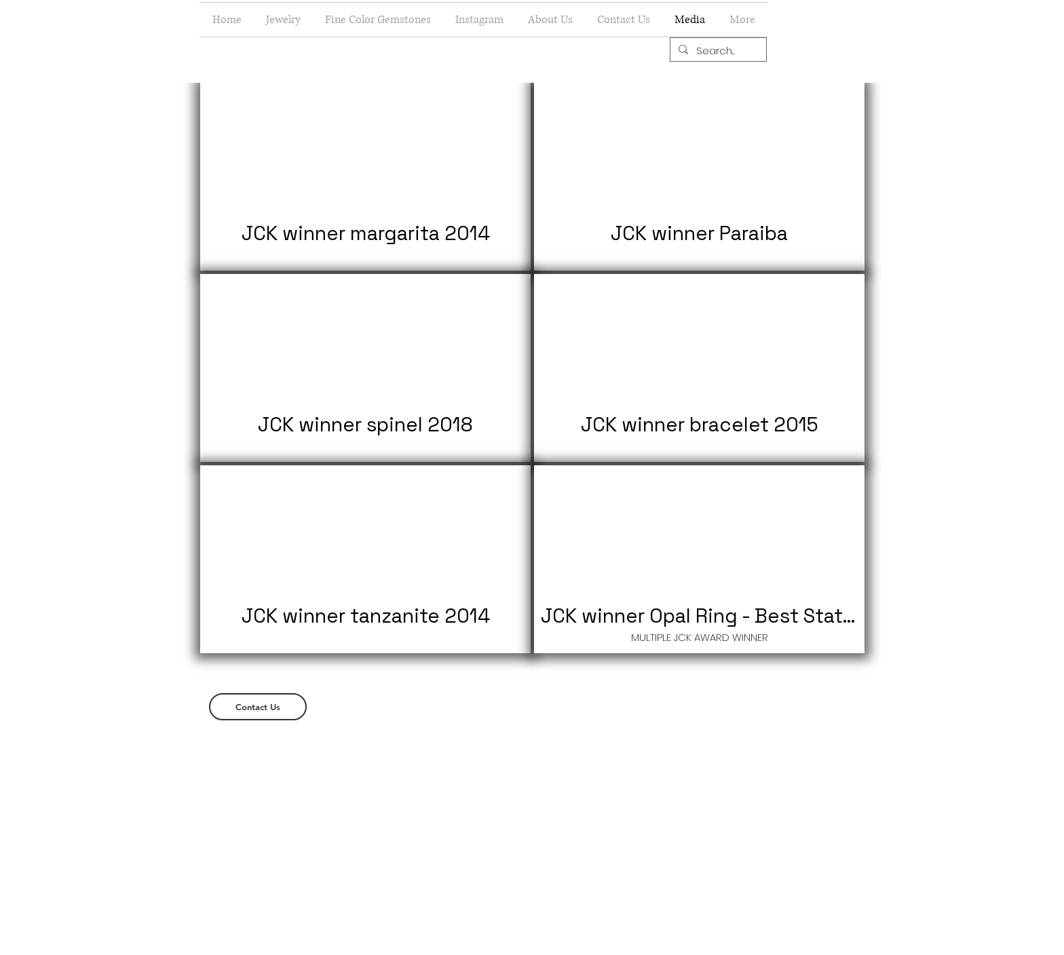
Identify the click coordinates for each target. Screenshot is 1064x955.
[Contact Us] (258, 706)
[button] (283, 20)
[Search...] (717, 50)
